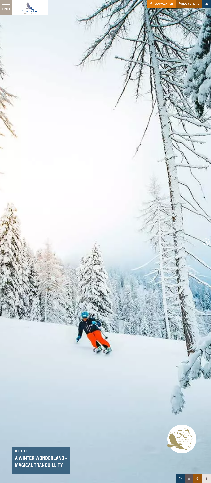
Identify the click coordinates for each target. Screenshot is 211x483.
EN (206, 3)
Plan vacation (161, 3)
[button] (4, 241)
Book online (189, 3)
